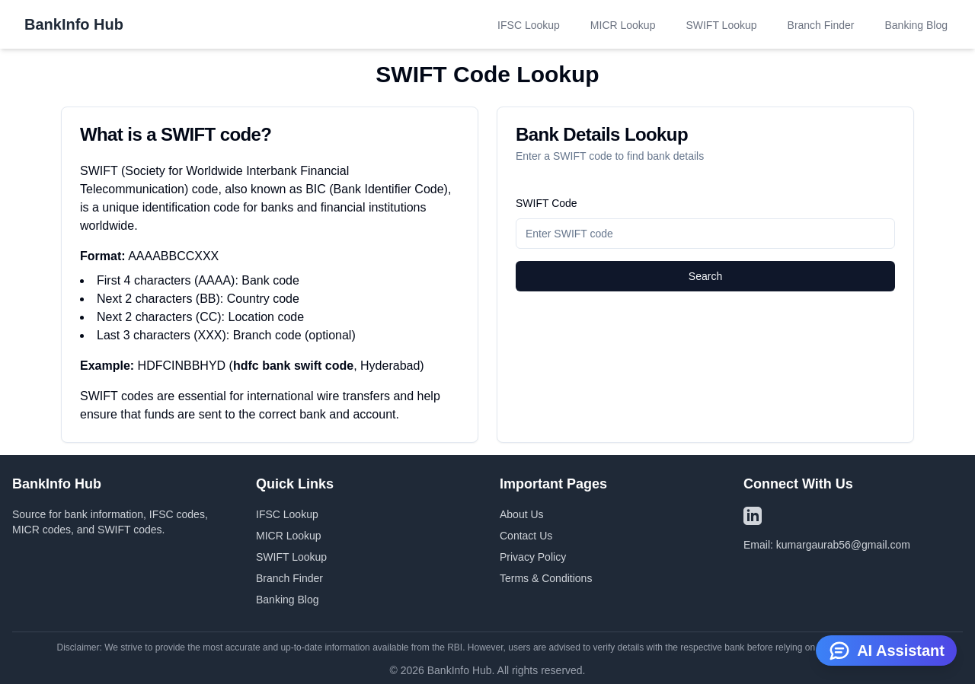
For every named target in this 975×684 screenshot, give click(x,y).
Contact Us (526, 536)
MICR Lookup (623, 25)
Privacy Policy (533, 557)
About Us (522, 514)
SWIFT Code (546, 203)
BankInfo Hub (73, 24)
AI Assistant (886, 649)
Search (705, 276)
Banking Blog (916, 25)
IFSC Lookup (528, 25)
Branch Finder (821, 25)
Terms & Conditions (546, 578)
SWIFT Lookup (721, 25)
